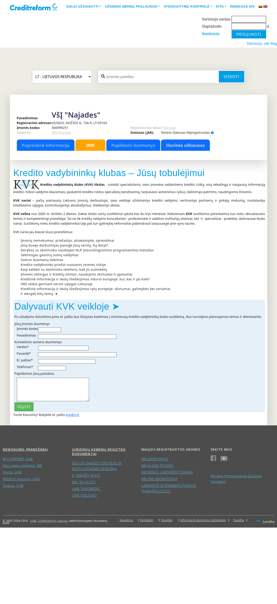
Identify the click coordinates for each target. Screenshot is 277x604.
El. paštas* (25, 360)
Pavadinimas (26, 335)
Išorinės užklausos (185, 145)
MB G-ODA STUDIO (157, 465)
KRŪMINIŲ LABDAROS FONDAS (167, 472)
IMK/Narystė (61, 132)
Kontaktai (146, 520)
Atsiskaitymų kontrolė (187, 6)
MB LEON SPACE (155, 458)
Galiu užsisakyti (82, 6)
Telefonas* (25, 367)
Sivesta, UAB (13, 485)
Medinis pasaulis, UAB (21, 478)
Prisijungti (168, 127)
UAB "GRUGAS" (84, 495)
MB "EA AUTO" (84, 482)
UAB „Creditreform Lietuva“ (49, 521)
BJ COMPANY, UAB (18, 458)
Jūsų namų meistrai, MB (22, 465)
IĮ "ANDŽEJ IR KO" (86, 475)
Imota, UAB (12, 472)
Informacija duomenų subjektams (203, 520)
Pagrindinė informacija (46, 145)
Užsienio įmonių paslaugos (131, 6)
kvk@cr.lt (72, 414)
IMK (90, 145)
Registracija (211, 33)
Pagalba (238, 520)
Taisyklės (167, 520)
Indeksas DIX (242, 6)
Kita (220, 6)
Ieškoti (231, 76)
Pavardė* (24, 353)
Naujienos (126, 520)
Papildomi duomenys (133, 145)
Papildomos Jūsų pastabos (34, 373)
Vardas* (23, 347)
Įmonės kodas (27, 328)
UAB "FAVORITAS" (86, 488)
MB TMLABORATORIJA (159, 478)
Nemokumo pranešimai (25, 449)
